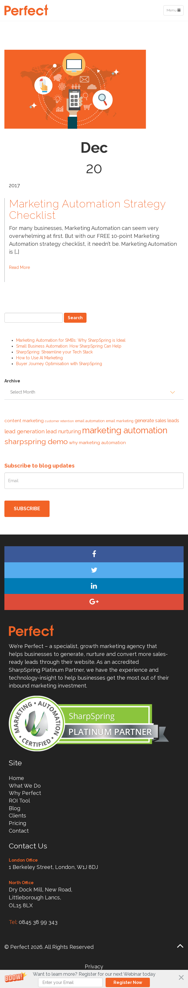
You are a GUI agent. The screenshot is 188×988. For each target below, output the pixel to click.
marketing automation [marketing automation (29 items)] (124, 430)
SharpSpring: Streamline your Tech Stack (54, 352)
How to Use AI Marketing (39, 357)
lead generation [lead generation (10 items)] (24, 431)
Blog (14, 808)
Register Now (128, 982)
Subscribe (27, 508)
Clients (17, 815)
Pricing (17, 823)
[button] (94, 979)
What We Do (25, 786)
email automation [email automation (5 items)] (90, 421)
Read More (19, 267)
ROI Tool (19, 801)
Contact (19, 831)
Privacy (94, 966)
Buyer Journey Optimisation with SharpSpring (59, 363)
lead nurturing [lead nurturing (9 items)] (63, 431)
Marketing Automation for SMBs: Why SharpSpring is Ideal (71, 340)
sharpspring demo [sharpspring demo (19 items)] (36, 441)
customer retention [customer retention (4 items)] (59, 421)
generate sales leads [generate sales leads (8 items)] (157, 420)
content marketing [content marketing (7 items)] (24, 420)
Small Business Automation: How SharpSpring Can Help (68, 346)
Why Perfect (25, 793)
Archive (12, 381)
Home (16, 778)
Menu (175, 12)
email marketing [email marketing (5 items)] (119, 421)
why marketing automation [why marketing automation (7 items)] (97, 442)
